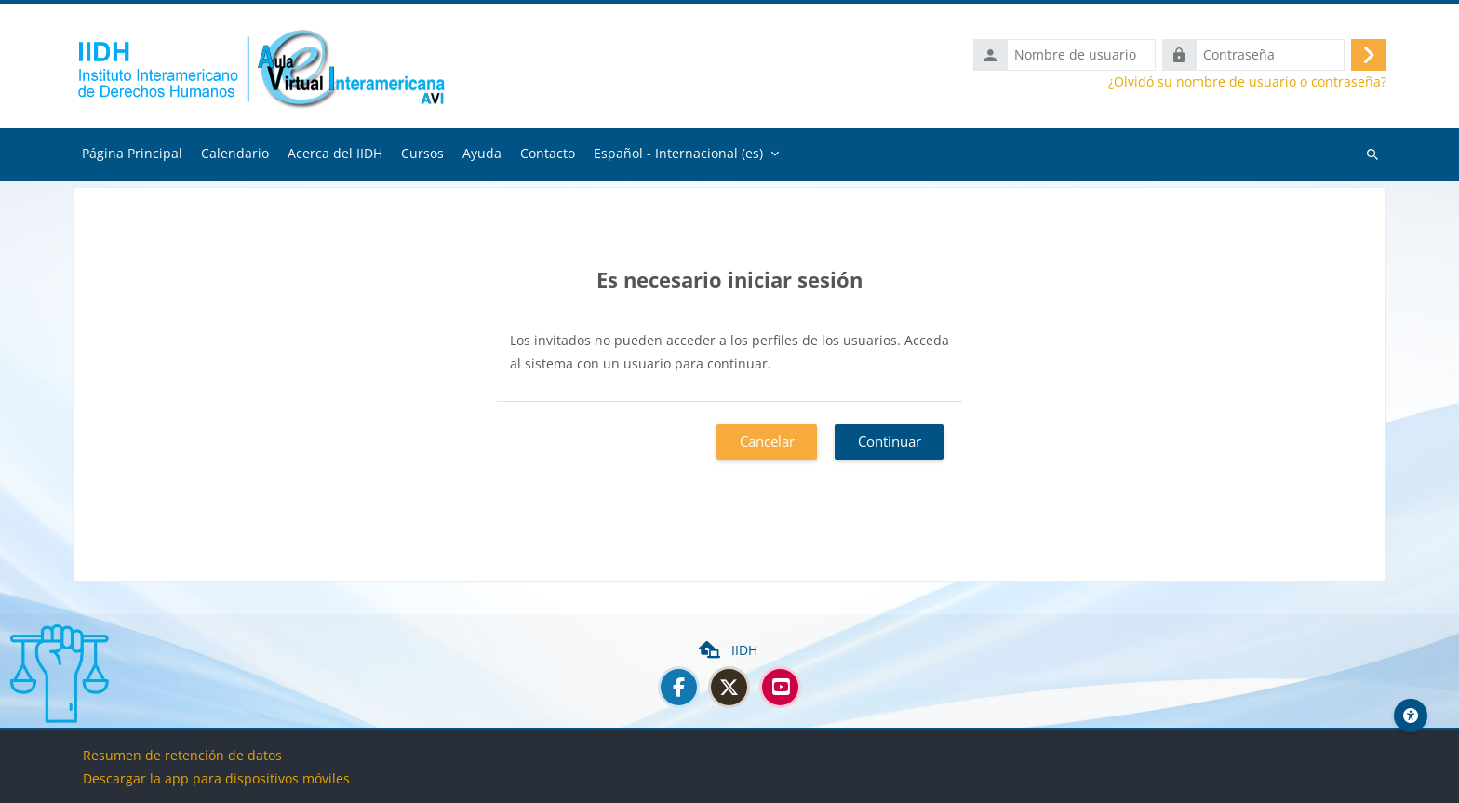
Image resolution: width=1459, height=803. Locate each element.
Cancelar (767, 441)
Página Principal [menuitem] (132, 153)
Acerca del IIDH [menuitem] (335, 153)
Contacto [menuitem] (547, 153)
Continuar (889, 441)
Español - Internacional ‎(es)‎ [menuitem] (678, 153)
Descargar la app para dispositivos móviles (216, 778)
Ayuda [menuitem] (482, 153)
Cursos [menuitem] (422, 153)
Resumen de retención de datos (182, 755)
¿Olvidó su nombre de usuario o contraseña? (1247, 82)
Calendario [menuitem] (235, 153)
